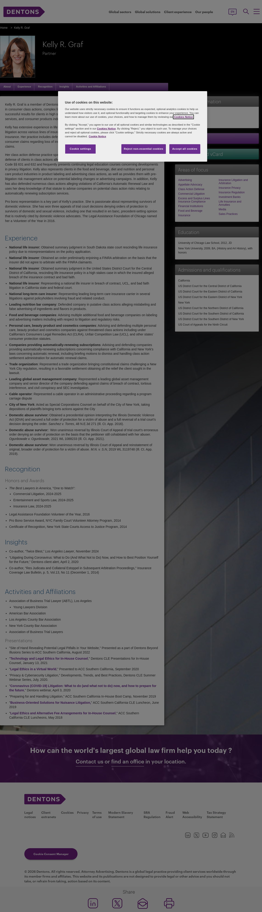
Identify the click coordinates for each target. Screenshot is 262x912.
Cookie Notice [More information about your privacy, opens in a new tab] (97, 136)
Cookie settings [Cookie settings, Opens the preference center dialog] (80, 148)
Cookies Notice (183, 116)
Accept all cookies (185, 148)
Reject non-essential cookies (143, 148)
